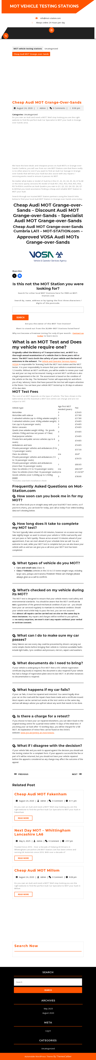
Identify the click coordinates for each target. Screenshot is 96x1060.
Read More (25, 819)
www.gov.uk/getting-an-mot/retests (37, 732)
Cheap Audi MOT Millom (37, 870)
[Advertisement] (48, 80)
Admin (43, 108)
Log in (48, 1030)
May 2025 (48, 1008)
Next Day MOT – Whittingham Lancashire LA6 (42, 832)
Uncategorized (48, 1048)
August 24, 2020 (25, 108)
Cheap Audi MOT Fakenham (40, 794)
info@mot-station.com (50, 18)
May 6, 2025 (24, 841)
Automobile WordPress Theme (39, 1056)
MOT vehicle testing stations (44, 6)
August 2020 (48, 1013)
